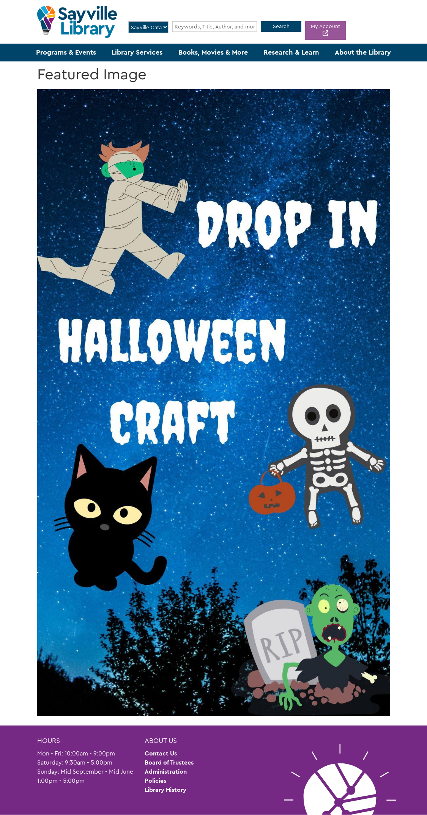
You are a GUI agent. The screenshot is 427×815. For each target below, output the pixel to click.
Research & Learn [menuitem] (291, 52)
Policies (155, 780)
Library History (165, 789)
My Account (325, 26)
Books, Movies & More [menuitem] (213, 52)
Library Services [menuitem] (137, 52)
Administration (166, 771)
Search (281, 26)
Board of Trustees (169, 762)
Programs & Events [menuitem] (66, 52)
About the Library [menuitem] (363, 52)
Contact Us (161, 753)
